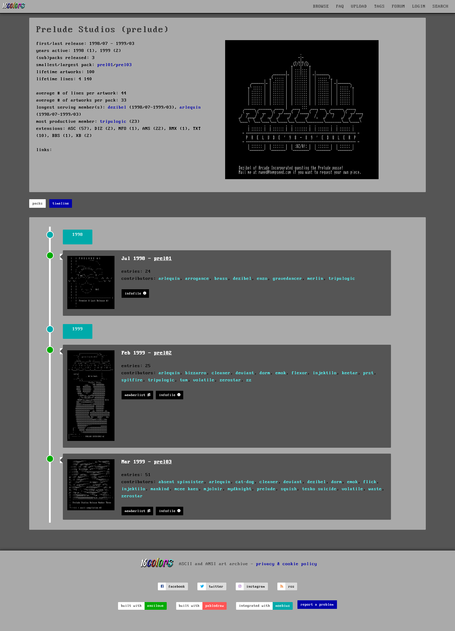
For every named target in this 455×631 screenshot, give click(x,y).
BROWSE (321, 6)
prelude (266, 489)
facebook (176, 587)
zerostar (230, 380)
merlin (315, 278)
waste (375, 489)
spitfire (132, 380)
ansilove (155, 606)
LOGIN (418, 6)
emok (281, 373)
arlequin (190, 107)
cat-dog (245, 482)
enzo (262, 278)
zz (249, 380)
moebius (283, 606)
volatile (204, 380)
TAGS (379, 6)
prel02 (163, 353)
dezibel (117, 107)
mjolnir (213, 489)
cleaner (221, 373)
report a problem (317, 605)
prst (368, 373)
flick (370, 482)
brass (221, 278)
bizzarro (196, 373)
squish (289, 489)
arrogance (197, 278)
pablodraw (214, 606)
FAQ (340, 6)
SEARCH (441, 6)
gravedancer (287, 278)
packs (37, 203)
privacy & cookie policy (286, 564)
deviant (245, 373)
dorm (265, 373)
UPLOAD (359, 6)
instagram (255, 587)
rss (291, 587)
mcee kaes (187, 489)
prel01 (105, 65)
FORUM (398, 6)
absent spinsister (181, 482)
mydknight (240, 489)
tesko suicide (319, 489)
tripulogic (113, 121)
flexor (299, 373)
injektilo (325, 373)
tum (184, 380)
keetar (350, 373)
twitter (216, 587)
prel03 (124, 65)
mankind (160, 489)
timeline (61, 203)
